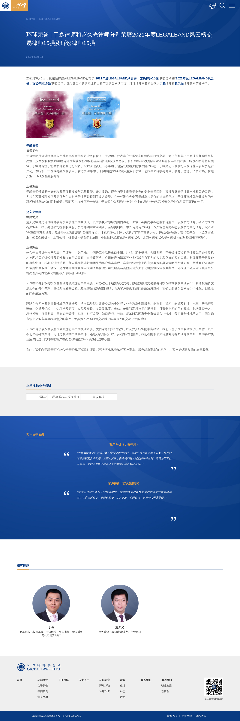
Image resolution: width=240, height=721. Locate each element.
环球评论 (104, 685)
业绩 (122, 685)
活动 (122, 696)
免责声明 (187, 715)
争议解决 (131, 397)
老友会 (165, 691)
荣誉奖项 (43, 696)
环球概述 (43, 679)
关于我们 (43, 685)
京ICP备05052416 (71, 716)
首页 (19, 679)
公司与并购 (45, 397)
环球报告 (104, 691)
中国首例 (43, 691)
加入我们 (166, 679)
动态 (47, 19)
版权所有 (172, 715)
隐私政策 (201, 715)
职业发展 (166, 685)
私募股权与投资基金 (88, 397)
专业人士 (84, 679)
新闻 (41, 19)
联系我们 (146, 679)
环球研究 (104, 679)
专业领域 (63, 679)
